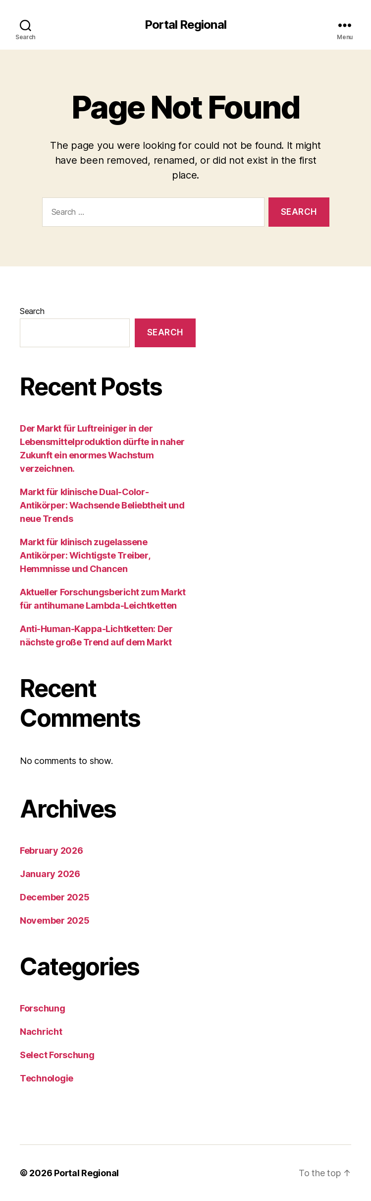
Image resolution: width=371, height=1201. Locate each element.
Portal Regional (185, 25)
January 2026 (50, 874)
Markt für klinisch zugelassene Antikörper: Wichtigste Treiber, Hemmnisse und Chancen (85, 555)
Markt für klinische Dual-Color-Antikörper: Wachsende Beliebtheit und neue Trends (102, 505)
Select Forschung (57, 1055)
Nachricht (41, 1031)
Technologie (46, 1078)
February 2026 (51, 850)
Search (32, 311)
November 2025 (55, 920)
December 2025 (55, 897)
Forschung (42, 1008)
